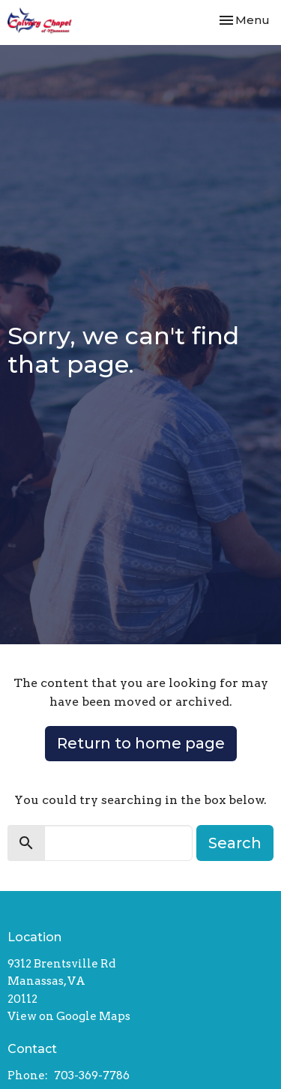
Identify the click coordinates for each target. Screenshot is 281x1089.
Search (235, 843)
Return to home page (141, 743)
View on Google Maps (68, 1016)
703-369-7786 (92, 1075)
